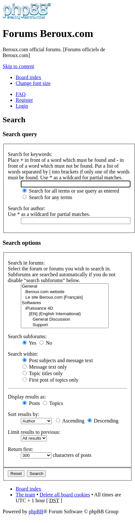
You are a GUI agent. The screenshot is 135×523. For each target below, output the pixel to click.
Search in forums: (26, 263)
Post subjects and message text (57, 360)
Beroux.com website (64, 292)
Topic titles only (42, 373)
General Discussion (64, 319)
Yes (29, 343)
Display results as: (27, 396)
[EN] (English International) (64, 314)
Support (64, 325)
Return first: (20, 449)
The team (25, 494)
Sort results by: (23, 414)
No (45, 343)
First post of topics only (50, 380)
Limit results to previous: (34, 432)
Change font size (33, 83)
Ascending (70, 420)
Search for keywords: (30, 154)
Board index (28, 77)
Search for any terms (47, 197)
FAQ (21, 94)
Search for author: (27, 208)
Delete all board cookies (65, 494)
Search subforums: (27, 336)
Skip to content (18, 66)
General (64, 286)
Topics (53, 403)
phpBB (36, 511)
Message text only (44, 367)
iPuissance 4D (64, 308)
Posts (31, 403)
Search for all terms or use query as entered (70, 191)
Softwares (64, 303)
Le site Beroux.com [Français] (64, 297)
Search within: (23, 354)
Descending (103, 420)
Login (22, 106)
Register (24, 100)
